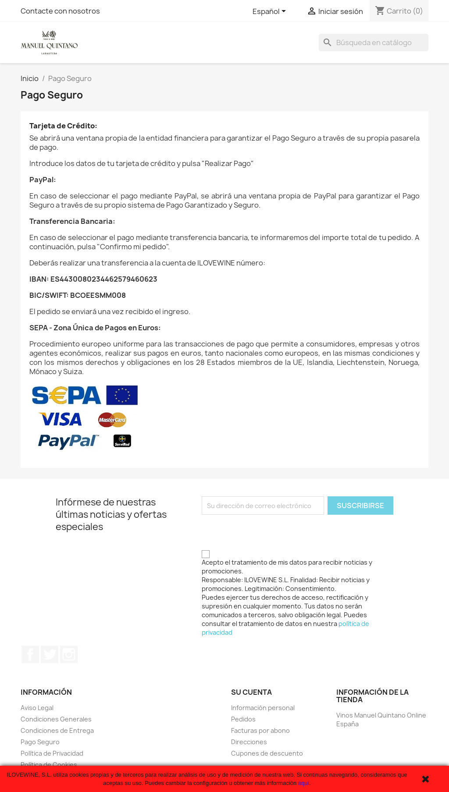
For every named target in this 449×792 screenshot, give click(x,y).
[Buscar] (373, 42)
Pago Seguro (40, 742)
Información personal (263, 708)
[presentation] (268, 532)
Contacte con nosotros (60, 11)
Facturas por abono (260, 730)
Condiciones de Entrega (57, 730)
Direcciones (249, 742)
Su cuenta (251, 692)
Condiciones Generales (56, 719)
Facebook (30, 654)
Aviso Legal (37, 708)
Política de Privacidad (52, 753)
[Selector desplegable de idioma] (271, 12)
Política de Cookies (49, 764)
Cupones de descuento (267, 753)
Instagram (69, 654)
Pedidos (243, 719)
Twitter (49, 654)
